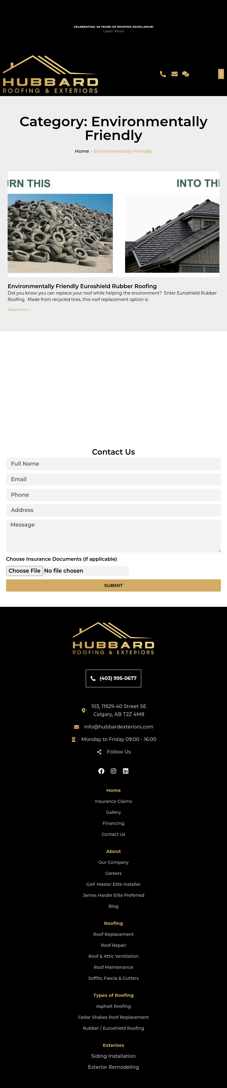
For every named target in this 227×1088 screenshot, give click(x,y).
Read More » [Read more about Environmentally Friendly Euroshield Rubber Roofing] (19, 309)
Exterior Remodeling (113, 1067)
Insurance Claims (113, 801)
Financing (113, 823)
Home (82, 151)
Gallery (113, 812)
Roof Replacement (113, 934)
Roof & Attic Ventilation (113, 956)
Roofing (113, 923)
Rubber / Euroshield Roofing (113, 1028)
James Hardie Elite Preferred (114, 895)
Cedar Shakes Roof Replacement (113, 1017)
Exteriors (113, 1045)
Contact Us (113, 834)
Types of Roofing (113, 995)
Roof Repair (113, 945)
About (113, 851)
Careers (113, 873)
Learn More (113, 31)
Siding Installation (113, 1056)
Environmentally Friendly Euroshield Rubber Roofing (82, 286)
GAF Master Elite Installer (113, 884)
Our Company (113, 862)
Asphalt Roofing (113, 1006)
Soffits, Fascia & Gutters (113, 978)
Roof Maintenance (113, 967)
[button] (221, 74)
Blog (113, 906)
